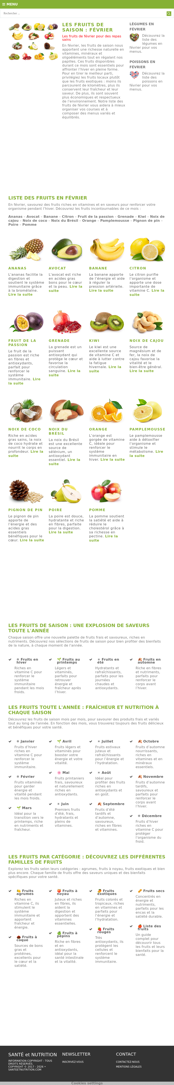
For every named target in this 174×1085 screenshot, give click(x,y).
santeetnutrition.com (24, 1069)
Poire (13, 225)
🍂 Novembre (150, 776)
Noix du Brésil (64, 221)
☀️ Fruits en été (108, 661)
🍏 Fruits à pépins (67, 935)
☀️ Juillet (105, 741)
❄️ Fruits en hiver (27, 661)
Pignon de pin (146, 221)
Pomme (29, 225)
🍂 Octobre (148, 741)
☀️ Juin (63, 804)
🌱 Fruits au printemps (68, 661)
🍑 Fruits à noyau (67, 892)
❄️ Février (26, 776)
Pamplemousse (114, 221)
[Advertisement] (87, 159)
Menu (10, 4)
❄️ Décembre (150, 816)
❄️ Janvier (26, 741)
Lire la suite (20, 295)
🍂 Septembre (111, 804)
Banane (51, 217)
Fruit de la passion (96, 217)
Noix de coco (35, 221)
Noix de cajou (147, 341)
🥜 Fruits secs (151, 891)
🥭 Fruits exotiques (107, 892)
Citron (68, 217)
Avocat (33, 217)
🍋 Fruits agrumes (25, 892)
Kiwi (142, 217)
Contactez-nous (128, 1061)
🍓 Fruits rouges (105, 931)
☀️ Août (104, 772)
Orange (89, 221)
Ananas (15, 217)
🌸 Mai (63, 772)
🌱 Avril (64, 741)
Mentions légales (129, 1066)
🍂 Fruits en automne (149, 661)
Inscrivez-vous (73, 1061)
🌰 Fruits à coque (27, 939)
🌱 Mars (24, 808)
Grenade (126, 217)
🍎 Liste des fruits (149, 928)
